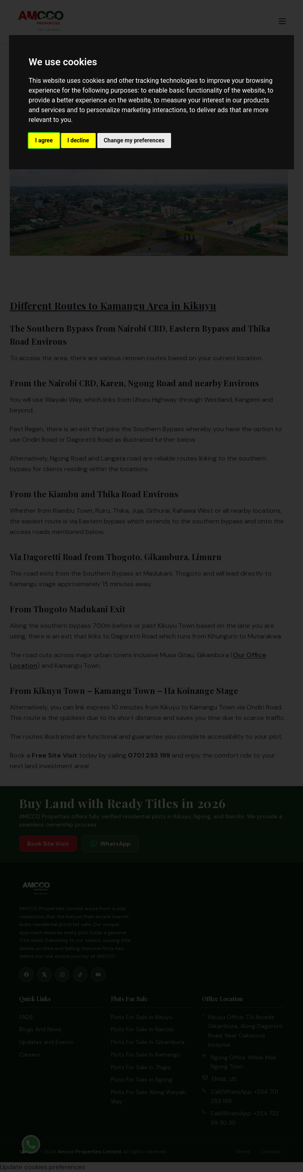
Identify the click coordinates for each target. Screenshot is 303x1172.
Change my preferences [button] (134, 140)
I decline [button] (78, 140)
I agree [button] (44, 140)
